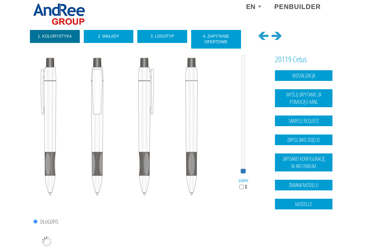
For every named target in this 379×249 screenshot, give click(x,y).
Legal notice (305, 230)
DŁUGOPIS (49, 222)
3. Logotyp (162, 36)
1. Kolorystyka (55, 36)
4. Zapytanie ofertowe (216, 39)
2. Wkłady (108, 36)
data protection (332, 230)
